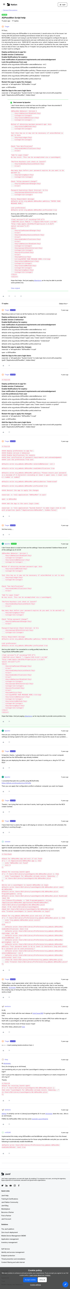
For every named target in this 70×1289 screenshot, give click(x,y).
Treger (7, 26)
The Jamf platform (7, 1229)
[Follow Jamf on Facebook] (19, 1185)
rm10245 (8, 1132)
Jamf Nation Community (9, 1202)
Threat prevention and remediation (13, 1259)
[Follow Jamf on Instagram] (15, 1185)
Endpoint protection (8, 1255)
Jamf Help (5, 1195)
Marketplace (5, 1209)
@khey (4, 1113)
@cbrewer (12, 987)
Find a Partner (6, 1215)
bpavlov (7, 544)
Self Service (5, 1249)
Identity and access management (12, 1252)
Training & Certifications (9, 1199)
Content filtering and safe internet (13, 1262)
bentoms (8, 1006)
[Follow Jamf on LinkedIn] (6, 1185)
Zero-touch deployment (9, 1232)
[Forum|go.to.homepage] (12, 4)
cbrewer (7, 841)
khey (6, 1059)
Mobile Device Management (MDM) (13, 1236)
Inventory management (9, 1242)
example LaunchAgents (40, 1119)
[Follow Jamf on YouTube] (11, 1185)
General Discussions (10, 10)
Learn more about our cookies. (40, 1275)
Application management (10, 1239)
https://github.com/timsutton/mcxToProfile (16, 783)
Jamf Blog (4, 1205)
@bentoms (37, 280)
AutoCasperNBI (37, 1013)
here (23, 1027)
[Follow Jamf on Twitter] (2, 1185)
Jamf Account (6, 1219)
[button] (4, 5)
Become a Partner (7, 1212)
